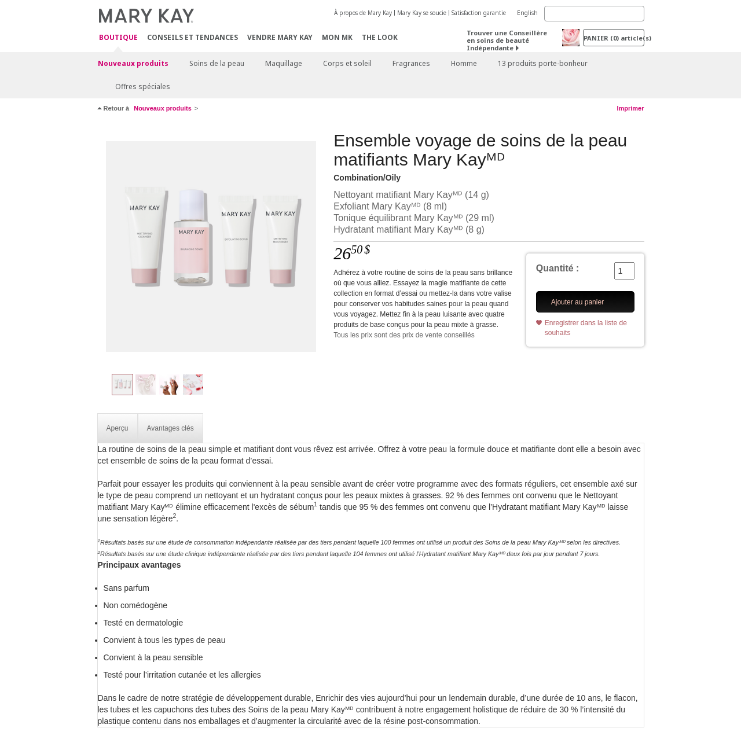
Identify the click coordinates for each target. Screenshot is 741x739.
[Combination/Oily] (211, 246)
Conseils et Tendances (192, 37)
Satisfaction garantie (479, 13)
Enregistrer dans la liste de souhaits (586, 328)
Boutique (118, 38)
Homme (464, 63)
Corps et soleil (347, 63)
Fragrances (411, 63)
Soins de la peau (216, 63)
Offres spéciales (142, 86)
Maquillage (283, 63)
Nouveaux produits (133, 63)
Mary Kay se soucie (421, 13)
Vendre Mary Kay (280, 37)
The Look (380, 37)
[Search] (594, 13)
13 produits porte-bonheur (543, 63)
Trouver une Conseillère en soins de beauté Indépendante (507, 40)
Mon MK (337, 37)
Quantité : (557, 268)
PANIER (614, 38)
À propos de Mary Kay (363, 13)
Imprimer (630, 108)
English (527, 13)
